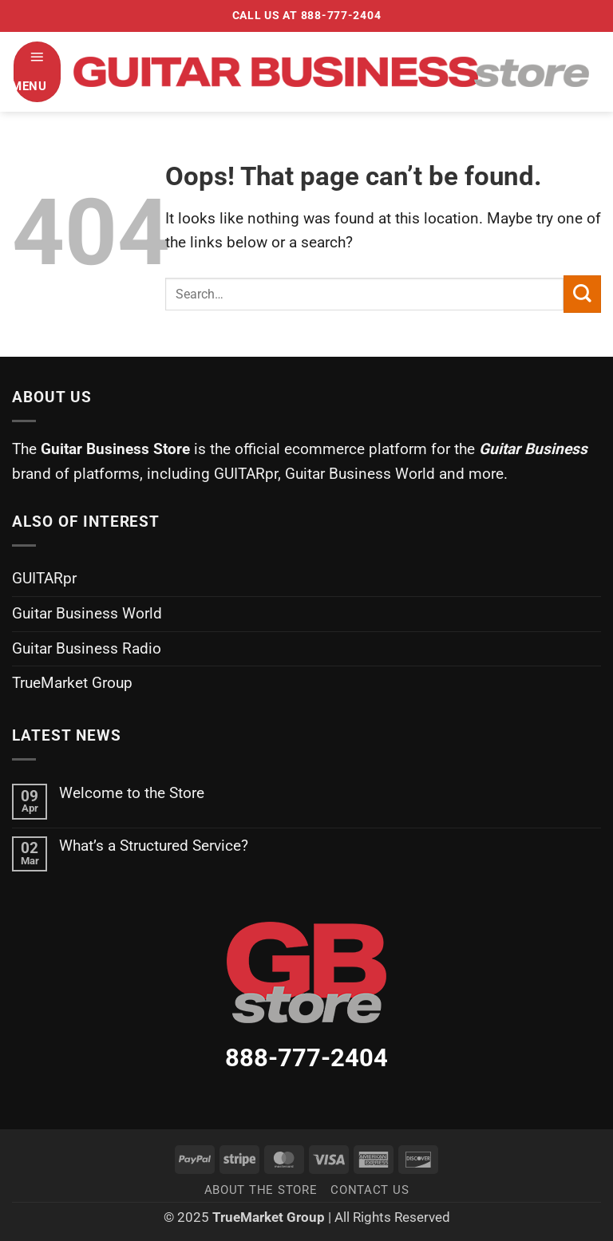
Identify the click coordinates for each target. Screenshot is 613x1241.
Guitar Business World (87, 613)
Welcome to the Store (131, 793)
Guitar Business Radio (86, 648)
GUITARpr (44, 578)
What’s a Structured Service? (153, 845)
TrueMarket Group (72, 683)
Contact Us (369, 1190)
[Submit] (582, 294)
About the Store (261, 1190)
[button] (37, 71)
